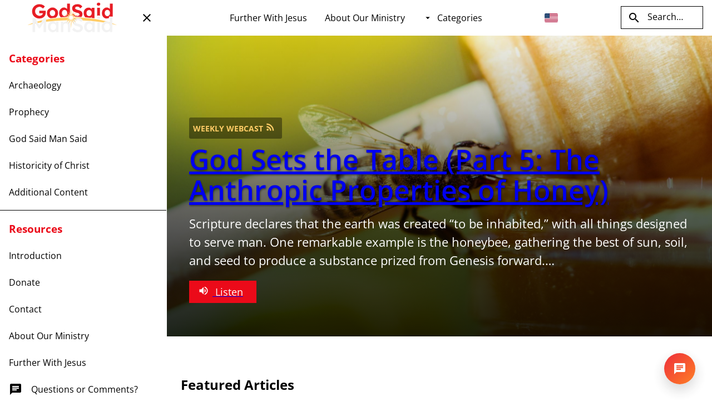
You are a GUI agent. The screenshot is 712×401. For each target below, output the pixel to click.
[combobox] (555, 18)
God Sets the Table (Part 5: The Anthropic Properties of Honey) (399, 174)
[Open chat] (679, 368)
